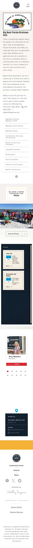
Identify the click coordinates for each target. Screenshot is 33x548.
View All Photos (13, 234)
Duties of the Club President (13, 143)
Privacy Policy (16, 507)
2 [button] (12, 371)
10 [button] (25, 375)
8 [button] (16, 375)
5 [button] (25, 371)
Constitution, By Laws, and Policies (14, 137)
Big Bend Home (12, 131)
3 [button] (16, 371)
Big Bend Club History (14, 126)
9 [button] (21, 375)
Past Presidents (12, 159)
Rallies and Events (13, 169)
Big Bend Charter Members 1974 (12, 120)
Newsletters (10, 154)
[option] (16, 350)
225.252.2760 (14, 432)
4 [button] (21, 371)
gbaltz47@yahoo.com (17, 430)
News (16, 475)
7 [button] (12, 375)
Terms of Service (16, 512)
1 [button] (7, 371)
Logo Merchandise (13, 149)
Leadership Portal (16, 465)
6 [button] (7, 375)
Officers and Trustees (14, 164)
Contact (16, 470)
